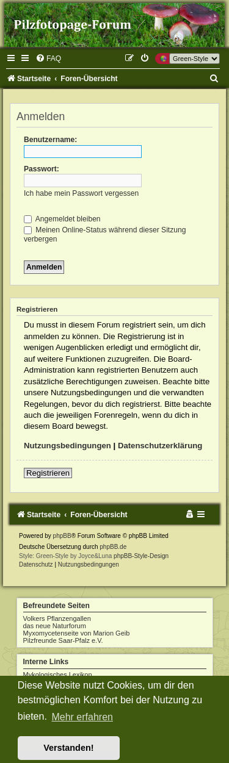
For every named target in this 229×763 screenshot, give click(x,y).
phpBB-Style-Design (141, 556)
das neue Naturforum (54, 625)
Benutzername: (50, 139)
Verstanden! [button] (68, 748)
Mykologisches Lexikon (57, 674)
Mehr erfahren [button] (82, 717)
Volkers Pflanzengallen (57, 618)
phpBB (62, 535)
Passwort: (41, 169)
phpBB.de (113, 546)
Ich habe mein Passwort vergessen (81, 193)
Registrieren (48, 473)
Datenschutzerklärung (160, 445)
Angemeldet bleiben (62, 219)
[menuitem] (48, 58)
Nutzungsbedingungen (67, 445)
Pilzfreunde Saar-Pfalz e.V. (63, 640)
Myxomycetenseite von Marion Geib (76, 633)
